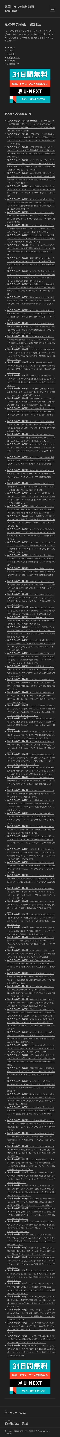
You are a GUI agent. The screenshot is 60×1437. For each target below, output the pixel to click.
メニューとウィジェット (52, 11)
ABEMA (11, 50)
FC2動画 (11, 60)
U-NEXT (11, 47)
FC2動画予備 (13, 63)
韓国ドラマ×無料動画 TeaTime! (19, 9)
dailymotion (13, 57)
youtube (11, 54)
